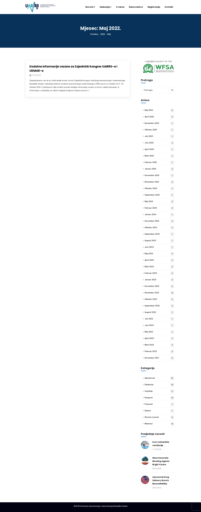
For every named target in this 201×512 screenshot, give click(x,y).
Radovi (159, 411)
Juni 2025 (159, 143)
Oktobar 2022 (159, 299)
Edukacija (159, 384)
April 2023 (159, 260)
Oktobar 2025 (159, 130)
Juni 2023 (159, 247)
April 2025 (159, 149)
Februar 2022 (159, 351)
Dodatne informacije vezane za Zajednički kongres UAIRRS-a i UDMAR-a (73, 69)
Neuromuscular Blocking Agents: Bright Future (161, 461)
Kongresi (159, 398)
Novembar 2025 (159, 123)
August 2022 (159, 312)
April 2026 (159, 117)
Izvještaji (159, 391)
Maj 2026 (159, 110)
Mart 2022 (159, 345)
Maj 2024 (159, 201)
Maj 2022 (159, 332)
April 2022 (159, 338)
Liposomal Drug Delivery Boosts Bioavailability (160, 480)
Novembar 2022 (159, 293)
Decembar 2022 (159, 286)
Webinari (159, 424)
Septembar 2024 (159, 195)
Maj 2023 (159, 253)
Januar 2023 (159, 280)
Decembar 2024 (159, 175)
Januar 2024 (159, 214)
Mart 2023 (159, 267)
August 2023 (159, 240)
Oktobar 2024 (159, 188)
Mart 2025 (159, 156)
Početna (94, 34)
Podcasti (159, 404)
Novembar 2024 (159, 182)
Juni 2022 (159, 325)
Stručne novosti (159, 417)
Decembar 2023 (159, 221)
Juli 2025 (159, 136)
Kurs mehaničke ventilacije (160, 444)
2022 (102, 34)
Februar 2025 (159, 162)
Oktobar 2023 (159, 227)
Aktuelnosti (159, 378)
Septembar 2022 (159, 306)
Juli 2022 (159, 319)
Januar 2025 (159, 169)
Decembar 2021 (159, 358)
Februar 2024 (159, 208)
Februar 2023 (159, 273)
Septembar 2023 (159, 234)
